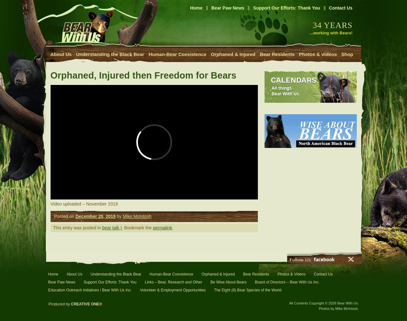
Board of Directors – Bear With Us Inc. (287, 282)
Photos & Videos (318, 54)
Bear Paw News (228, 7)
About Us (61, 54)
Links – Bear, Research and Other (173, 282)
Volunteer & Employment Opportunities (173, 290)
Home (196, 7)
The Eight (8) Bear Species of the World (247, 290)
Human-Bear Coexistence (177, 54)
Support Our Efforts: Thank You (286, 7)
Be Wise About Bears (228, 282)
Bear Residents (277, 54)
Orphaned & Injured (233, 54)
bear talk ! (111, 227)
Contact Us (341, 7)
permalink (162, 227)
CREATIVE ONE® (86, 304)
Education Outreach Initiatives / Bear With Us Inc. (90, 290)
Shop (347, 54)
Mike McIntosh (137, 216)
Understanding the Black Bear (110, 54)
